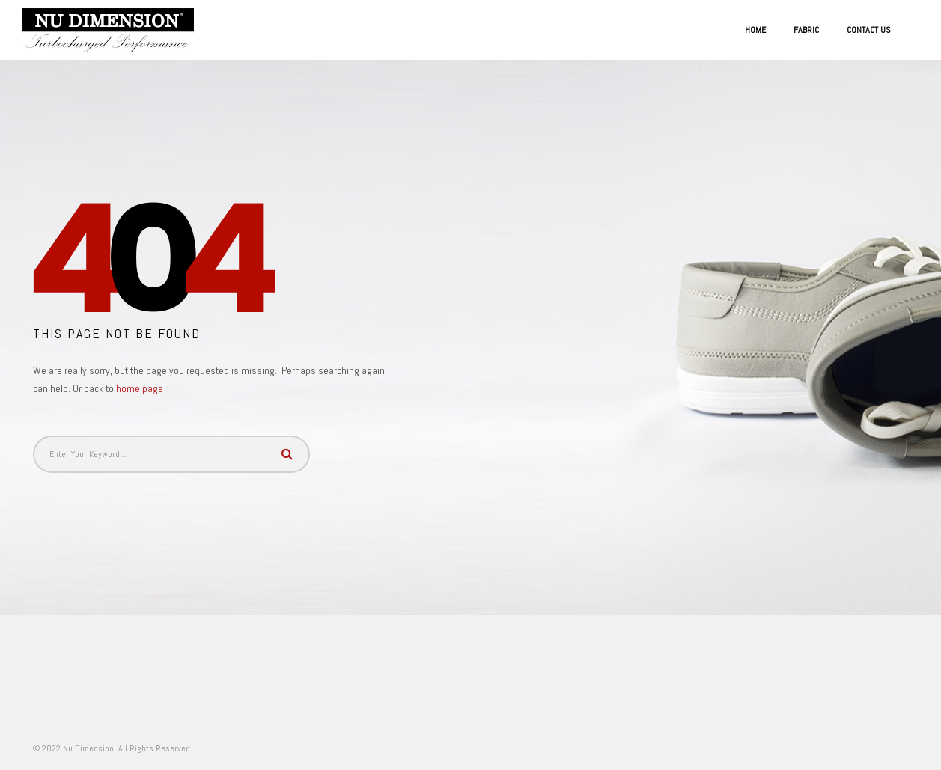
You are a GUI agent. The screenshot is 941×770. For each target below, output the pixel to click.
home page (139, 388)
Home (755, 30)
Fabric (806, 30)
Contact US (869, 30)
